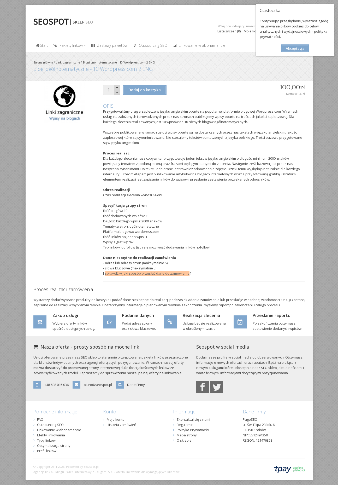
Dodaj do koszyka (144, 89)
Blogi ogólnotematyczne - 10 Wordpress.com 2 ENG (119, 62)
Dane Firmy (136, 384)
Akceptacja (295, 48)
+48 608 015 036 (56, 384)
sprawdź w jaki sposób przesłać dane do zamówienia (147, 273)
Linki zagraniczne (68, 62)
